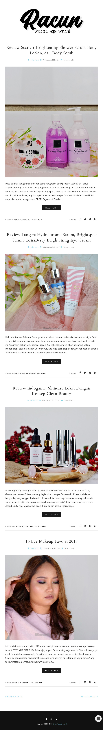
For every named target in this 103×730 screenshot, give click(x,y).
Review (26, 220)
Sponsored (36, 220)
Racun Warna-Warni (60, 724)
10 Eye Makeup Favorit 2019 (51, 541)
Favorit (26, 682)
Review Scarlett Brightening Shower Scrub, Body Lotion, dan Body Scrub (51, 50)
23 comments (69, 400)
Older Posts (88, 697)
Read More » (51, 208)
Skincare (28, 373)
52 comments (69, 60)
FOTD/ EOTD (37, 682)
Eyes (18, 682)
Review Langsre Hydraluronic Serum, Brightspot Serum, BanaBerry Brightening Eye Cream (51, 237)
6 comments (69, 548)
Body (18, 220)
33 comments (69, 247)
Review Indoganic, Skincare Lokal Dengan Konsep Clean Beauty (51, 390)
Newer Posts (14, 697)
